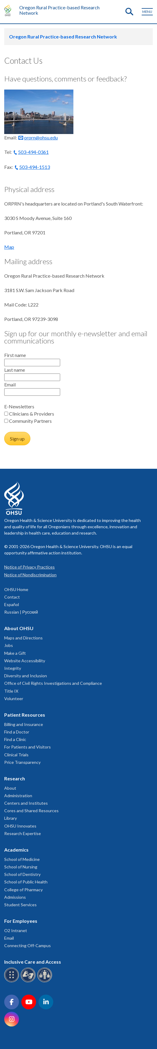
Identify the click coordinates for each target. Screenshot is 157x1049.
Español (11, 604)
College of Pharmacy (23, 889)
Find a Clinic (15, 739)
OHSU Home (16, 589)
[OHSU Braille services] (12, 981)
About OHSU (18, 628)
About (10, 788)
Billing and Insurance (23, 724)
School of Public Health (26, 881)
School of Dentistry (22, 874)
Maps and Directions (23, 637)
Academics (16, 849)
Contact (12, 596)
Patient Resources (24, 715)
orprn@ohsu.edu (41, 137)
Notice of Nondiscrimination (30, 574)
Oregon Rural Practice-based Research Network (59, 10)
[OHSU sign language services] (29, 981)
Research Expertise (22, 833)
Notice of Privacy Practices (29, 566)
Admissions (15, 897)
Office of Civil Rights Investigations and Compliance (53, 683)
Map (9, 247)
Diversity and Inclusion (25, 675)
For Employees (20, 921)
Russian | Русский (21, 611)
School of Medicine (22, 859)
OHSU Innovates (20, 825)
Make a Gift (15, 653)
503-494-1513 (34, 167)
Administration (18, 795)
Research (14, 778)
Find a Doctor (16, 731)
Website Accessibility (24, 660)
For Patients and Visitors (27, 746)
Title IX (11, 691)
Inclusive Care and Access (32, 962)
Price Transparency (22, 762)
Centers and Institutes (26, 803)
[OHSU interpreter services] (45, 981)
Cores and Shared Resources (31, 810)
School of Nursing (20, 866)
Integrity (12, 668)
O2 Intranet (15, 930)
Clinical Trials (16, 754)
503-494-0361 (33, 152)
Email (9, 938)
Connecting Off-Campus (27, 945)
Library (10, 818)
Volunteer (13, 698)
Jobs (8, 645)
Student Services (20, 904)
